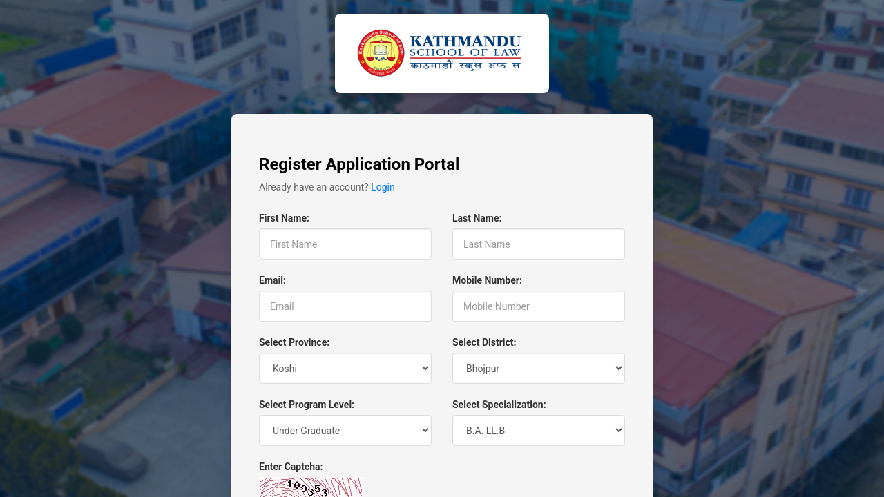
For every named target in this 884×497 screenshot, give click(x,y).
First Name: (284, 218)
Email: (272, 280)
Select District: (484, 342)
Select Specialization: (499, 404)
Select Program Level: (306, 404)
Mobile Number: (487, 280)
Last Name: (476, 218)
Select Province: (294, 342)
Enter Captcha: (291, 466)
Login (383, 187)
